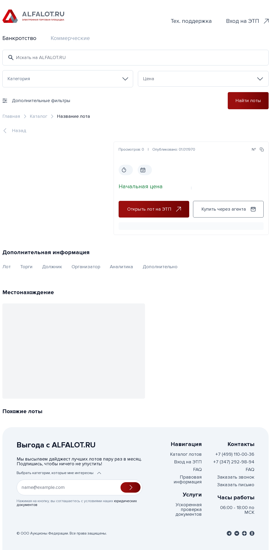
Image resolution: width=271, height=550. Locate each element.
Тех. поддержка (191, 21)
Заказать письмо (235, 484)
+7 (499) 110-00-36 (234, 454)
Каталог (38, 116)
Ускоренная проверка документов (188, 509)
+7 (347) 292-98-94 (233, 462)
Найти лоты (248, 101)
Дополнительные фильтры (36, 101)
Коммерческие (70, 38)
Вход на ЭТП (247, 21)
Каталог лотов (186, 454)
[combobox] (67, 78)
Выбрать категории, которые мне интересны (59, 473)
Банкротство (19, 38)
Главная (11, 116)
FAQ (197, 469)
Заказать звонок (235, 477)
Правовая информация (188, 479)
